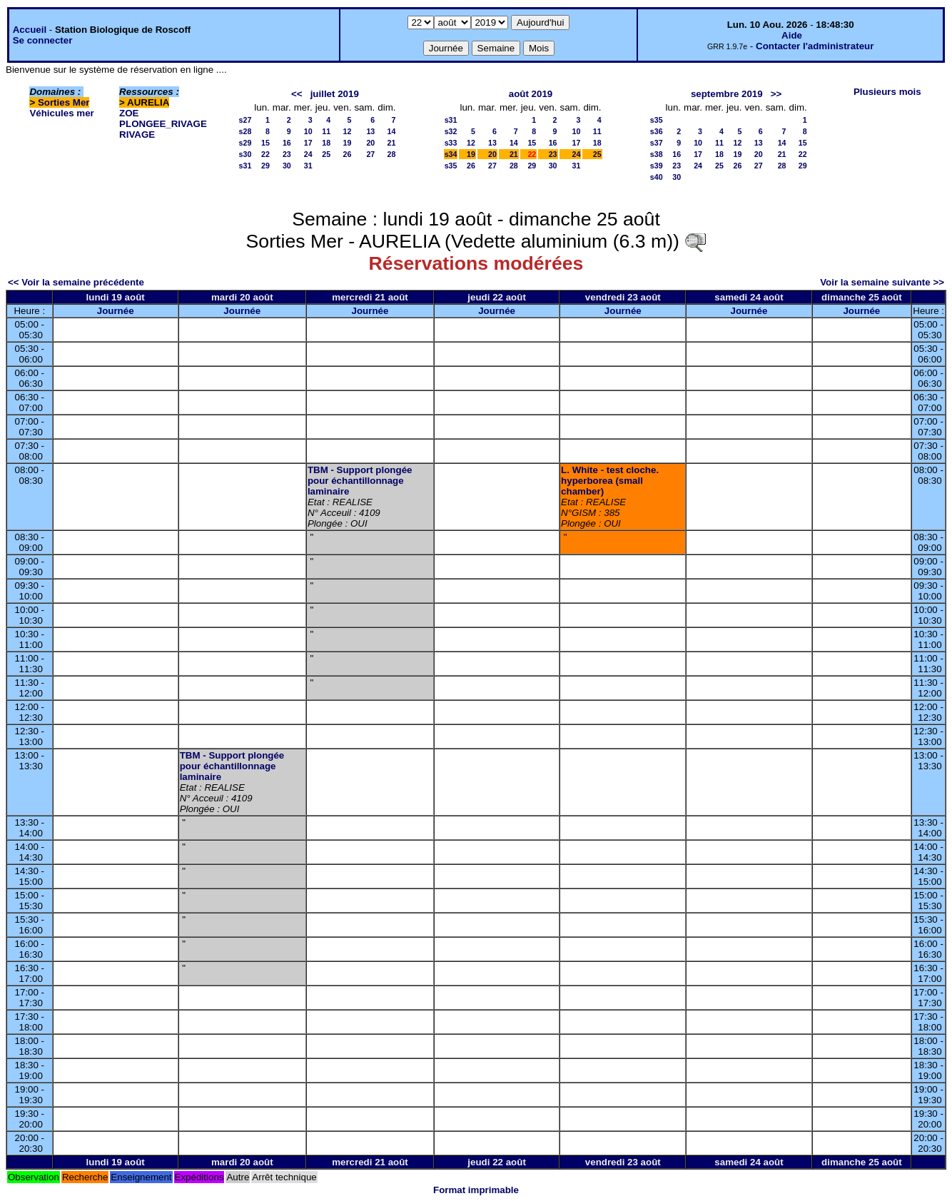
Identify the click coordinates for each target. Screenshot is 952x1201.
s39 (656, 165)
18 (326, 142)
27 (370, 154)
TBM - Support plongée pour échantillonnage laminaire (360, 481)
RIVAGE (137, 134)
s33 (451, 142)
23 (287, 154)
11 (326, 131)
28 (392, 154)
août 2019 (531, 93)
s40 (656, 177)
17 (308, 142)
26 (347, 154)
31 (308, 165)
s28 (245, 131)
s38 (656, 154)
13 (370, 131)
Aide (791, 35)
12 (347, 131)
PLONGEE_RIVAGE (163, 123)
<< (297, 93)
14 (392, 131)
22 (265, 154)
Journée (115, 310)
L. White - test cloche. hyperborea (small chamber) (610, 481)
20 (370, 142)
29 (265, 165)
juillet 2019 (334, 93)
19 (347, 142)
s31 (245, 165)
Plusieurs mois (887, 91)
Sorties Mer (64, 102)
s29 (245, 142)
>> (776, 93)
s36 (656, 131)
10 (308, 131)
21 (392, 142)
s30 (245, 154)
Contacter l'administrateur (814, 46)
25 (326, 154)
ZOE (128, 113)
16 (287, 142)
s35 (451, 165)
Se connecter (43, 40)
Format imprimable (476, 1190)
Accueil (29, 29)
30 (287, 165)
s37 (656, 142)
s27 (245, 120)
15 (265, 142)
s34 (451, 154)
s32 (451, 131)
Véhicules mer (61, 113)
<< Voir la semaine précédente (76, 282)
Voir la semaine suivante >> (882, 282)
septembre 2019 (727, 93)
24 (308, 154)
